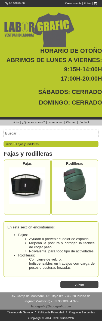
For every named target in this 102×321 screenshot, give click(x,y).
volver (79, 285)
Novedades (55, 122)
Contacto (84, 122)
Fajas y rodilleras (27, 144)
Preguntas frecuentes (82, 312)
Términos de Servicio (20, 312)
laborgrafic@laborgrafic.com (51, 306)
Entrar (87, 3)
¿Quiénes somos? (33, 122)
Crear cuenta (73, 3)
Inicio (15, 122)
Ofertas (71, 122)
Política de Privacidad (51, 312)
